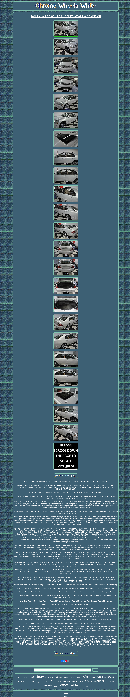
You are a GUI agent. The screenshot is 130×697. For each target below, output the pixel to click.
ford (53, 681)
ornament (66, 681)
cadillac (74, 685)
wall (81, 686)
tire (91, 681)
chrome (41, 676)
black (42, 682)
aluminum (51, 677)
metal (112, 681)
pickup (59, 677)
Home (66, 693)
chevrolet (21, 682)
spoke (111, 676)
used (31, 676)
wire (19, 677)
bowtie (74, 681)
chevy (86, 686)
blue (33, 681)
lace (25, 677)
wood (79, 677)
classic (28, 681)
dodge (38, 682)
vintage (59, 681)
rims (81, 681)
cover (65, 677)
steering (99, 680)
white (86, 676)
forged (72, 677)
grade (47, 681)
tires (56, 686)
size (107, 681)
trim (93, 677)
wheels (101, 676)
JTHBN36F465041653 (105, 644)
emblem (48, 685)
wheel (64, 685)
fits (87, 680)
